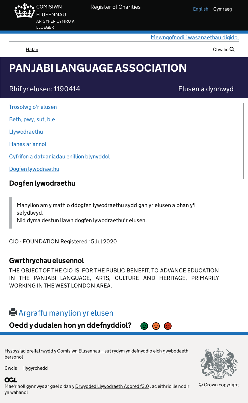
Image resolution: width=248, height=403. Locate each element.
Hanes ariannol (27, 144)
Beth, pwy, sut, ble (32, 119)
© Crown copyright (219, 385)
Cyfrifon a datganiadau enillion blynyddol (59, 156)
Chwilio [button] (223, 49)
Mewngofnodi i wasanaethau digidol (195, 37)
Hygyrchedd (35, 368)
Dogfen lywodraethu (34, 168)
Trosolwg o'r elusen (33, 106)
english (200, 9)
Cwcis (11, 368)
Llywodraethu (26, 131)
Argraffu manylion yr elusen (61, 313)
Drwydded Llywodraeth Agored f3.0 (112, 386)
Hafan (32, 49)
